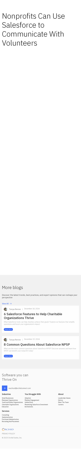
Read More (8, 330)
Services (5, 412)
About (61, 395)
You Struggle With (33, 395)
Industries (6, 395)
